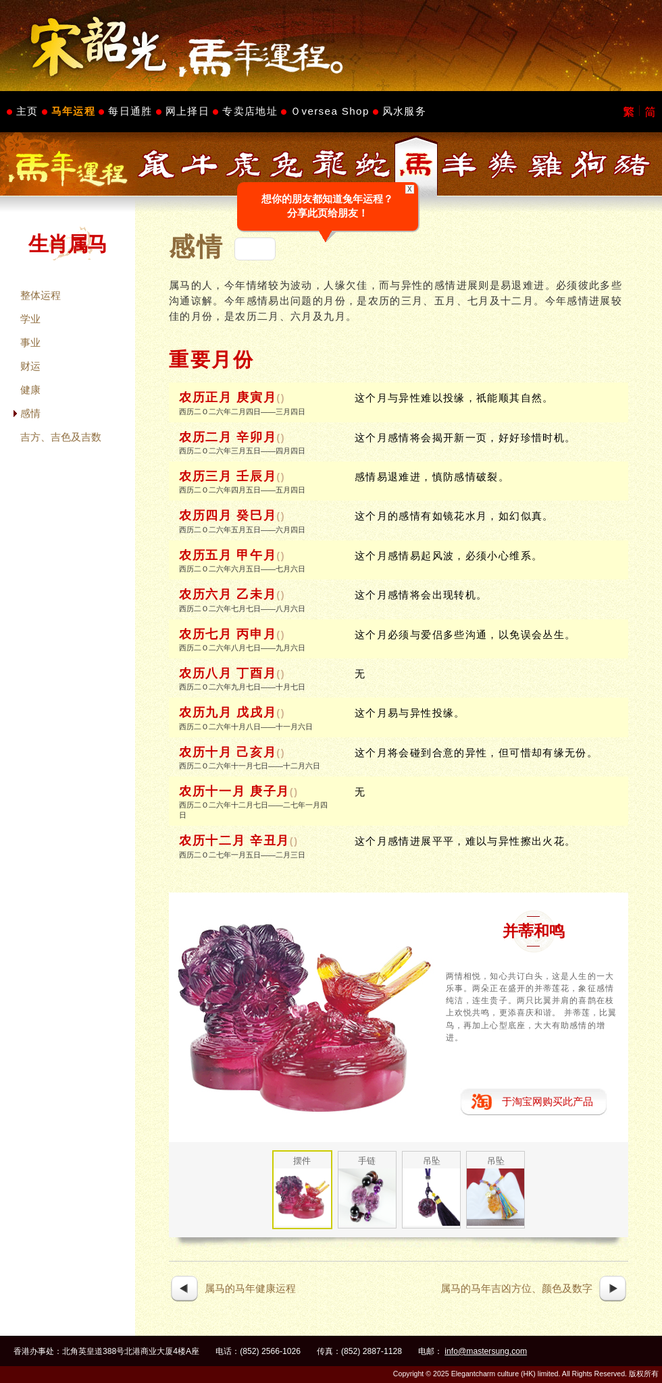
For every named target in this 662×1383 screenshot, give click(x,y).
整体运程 (40, 295)
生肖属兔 (286, 164)
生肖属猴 (502, 164)
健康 (30, 389)
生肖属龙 (329, 164)
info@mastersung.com (485, 1351)
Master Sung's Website (331, 45)
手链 (367, 1161)
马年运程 (73, 111)
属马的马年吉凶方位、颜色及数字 (516, 1288)
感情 (30, 413)
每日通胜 (130, 111)
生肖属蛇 (372, 164)
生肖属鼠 (156, 164)
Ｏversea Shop (330, 111)
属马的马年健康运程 (250, 1288)
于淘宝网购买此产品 (547, 1101)
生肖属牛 (200, 164)
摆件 (302, 1161)
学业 (30, 318)
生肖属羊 (459, 164)
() (280, 398)
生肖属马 (416, 164)
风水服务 (404, 111)
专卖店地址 (250, 111)
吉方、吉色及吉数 (60, 437)
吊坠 (431, 1161)
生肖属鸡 (545, 164)
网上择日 (187, 111)
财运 (30, 366)
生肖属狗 (589, 164)
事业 (30, 342)
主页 (27, 111)
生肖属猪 (632, 164)
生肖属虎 (243, 164)
